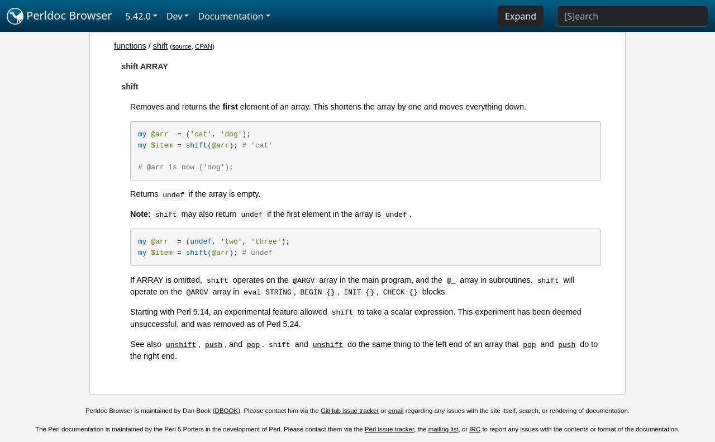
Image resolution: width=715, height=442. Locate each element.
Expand (520, 16)
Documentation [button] (230, 16)
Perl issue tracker (389, 429)
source (182, 46)
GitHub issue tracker (350, 410)
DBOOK (227, 410)
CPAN (203, 46)
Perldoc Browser (59, 16)
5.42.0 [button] (138, 16)
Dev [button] (174, 16)
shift (160, 45)
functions (130, 45)
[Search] (632, 16)
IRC (474, 429)
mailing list (443, 429)
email (396, 410)
